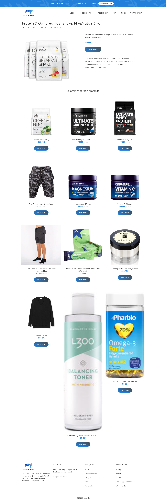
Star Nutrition (128, 36)
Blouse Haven (41, 337)
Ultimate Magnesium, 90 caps (83, 141)
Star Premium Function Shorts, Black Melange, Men (41, 271)
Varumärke (99, 36)
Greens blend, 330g (41, 141)
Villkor (118, 479)
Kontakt (119, 475)
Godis (72, 13)
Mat (114, 13)
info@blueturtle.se (60, 478)
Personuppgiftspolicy (124, 483)
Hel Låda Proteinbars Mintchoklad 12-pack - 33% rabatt (83, 271)
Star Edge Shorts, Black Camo (41, 205)
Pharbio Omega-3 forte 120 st (125, 383)
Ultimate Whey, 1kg (124, 141)
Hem (24, 28)
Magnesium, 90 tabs (83, 205)
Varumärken (136, 13)
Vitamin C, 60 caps (124, 205)
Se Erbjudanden (106, 3)
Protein (119, 36)
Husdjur (88, 479)
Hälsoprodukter (86, 13)
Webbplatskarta (122, 487)
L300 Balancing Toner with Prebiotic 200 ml (83, 437)
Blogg (123, 13)
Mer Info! (93, 50)
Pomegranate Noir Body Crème (125, 270)
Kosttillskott (103, 13)
